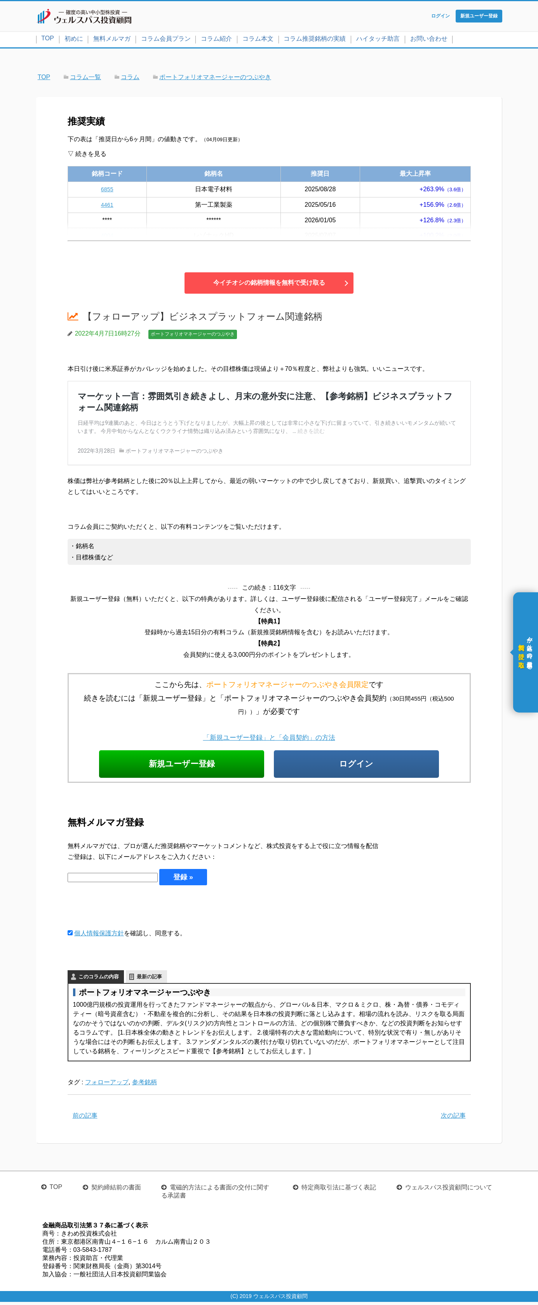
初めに (73, 40)
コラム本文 (257, 40)
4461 (107, 206)
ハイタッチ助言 (378, 40)
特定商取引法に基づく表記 (338, 1190)
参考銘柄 (144, 1085)
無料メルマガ (112, 40)
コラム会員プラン (166, 40)
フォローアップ (107, 1085)
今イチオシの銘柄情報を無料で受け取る (269, 284)
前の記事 (85, 1119)
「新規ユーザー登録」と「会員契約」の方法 (269, 739)
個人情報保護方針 (99, 936)
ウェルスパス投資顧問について (448, 1190)
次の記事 (453, 1119)
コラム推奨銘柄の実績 (315, 40)
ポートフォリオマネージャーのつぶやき (193, 336)
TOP (47, 39)
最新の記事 (149, 980)
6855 (107, 190)
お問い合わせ (428, 40)
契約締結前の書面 (116, 1190)
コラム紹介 (216, 40)
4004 (107, 237)
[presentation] (127, 910)
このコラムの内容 (98, 980)
